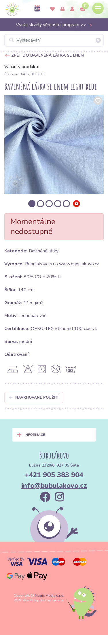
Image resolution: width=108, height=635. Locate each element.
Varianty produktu (21, 67)
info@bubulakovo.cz (54, 485)
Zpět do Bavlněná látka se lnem (47, 55)
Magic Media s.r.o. (49, 595)
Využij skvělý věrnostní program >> (54, 25)
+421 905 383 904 (54, 474)
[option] (54, 144)
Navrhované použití (33, 397)
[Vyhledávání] (54, 40)
